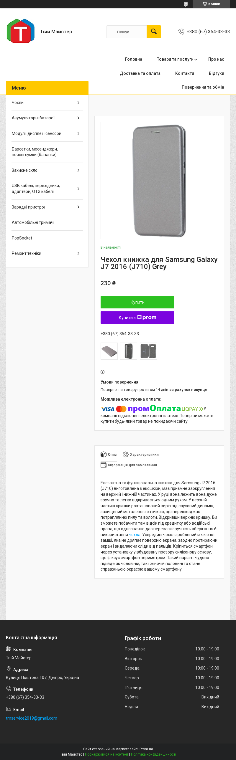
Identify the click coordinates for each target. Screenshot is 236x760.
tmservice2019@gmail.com (31, 718)
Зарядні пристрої (28, 207)
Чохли (18, 102)
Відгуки (216, 73)
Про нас (216, 59)
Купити (138, 302)
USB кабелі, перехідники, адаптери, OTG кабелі (36, 188)
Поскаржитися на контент (106, 754)
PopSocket (22, 238)
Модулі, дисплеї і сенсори (36, 133)
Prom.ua (146, 749)
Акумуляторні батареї (33, 117)
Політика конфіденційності (153, 754)
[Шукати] (154, 31)
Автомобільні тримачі (33, 222)
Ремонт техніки (26, 253)
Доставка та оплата (140, 73)
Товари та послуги (175, 59)
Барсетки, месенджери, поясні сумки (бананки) (35, 152)
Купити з (137, 317)
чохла (134, 534)
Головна (133, 59)
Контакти (184, 73)
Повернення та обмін (203, 87)
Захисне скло (24, 170)
